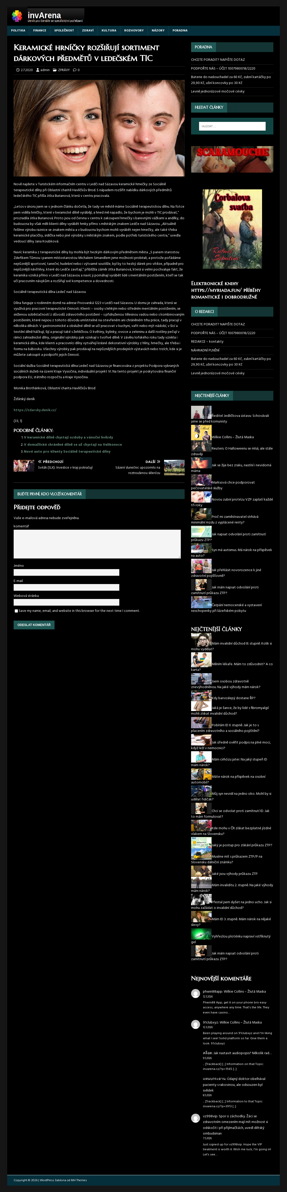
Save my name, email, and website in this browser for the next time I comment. (79, 611)
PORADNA (180, 30)
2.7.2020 (27, 70)
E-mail (18, 581)
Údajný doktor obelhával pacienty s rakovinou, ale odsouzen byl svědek (234, 1085)
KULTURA (109, 30)
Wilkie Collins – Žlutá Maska (245, 992)
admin (45, 70)
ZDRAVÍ (88, 30)
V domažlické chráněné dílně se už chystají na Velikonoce (73, 445)
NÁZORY (158, 30)
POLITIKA (18, 30)
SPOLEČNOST (64, 30)
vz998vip (210, 1116)
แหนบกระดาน (214, 1079)
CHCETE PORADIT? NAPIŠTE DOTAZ (218, 60)
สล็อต (207, 1053)
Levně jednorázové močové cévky (218, 92)
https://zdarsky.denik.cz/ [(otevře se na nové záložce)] (35, 410)
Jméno (19, 566)
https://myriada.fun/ (216, 290)
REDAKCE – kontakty (207, 342)
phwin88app (212, 992)
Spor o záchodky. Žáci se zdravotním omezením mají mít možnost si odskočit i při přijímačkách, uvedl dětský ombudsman (235, 1125)
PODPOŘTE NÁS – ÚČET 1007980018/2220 (223, 69)
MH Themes (79, 1180)
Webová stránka (26, 596)
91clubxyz (210, 1023)
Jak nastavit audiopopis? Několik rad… (242, 1053)
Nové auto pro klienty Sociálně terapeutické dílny (67, 452)
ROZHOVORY (134, 30)
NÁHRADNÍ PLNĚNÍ (205, 350)
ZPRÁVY (64, 70)
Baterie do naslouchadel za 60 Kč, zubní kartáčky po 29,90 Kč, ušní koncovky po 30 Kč (231, 80)
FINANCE (39, 30)
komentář (21, 526)
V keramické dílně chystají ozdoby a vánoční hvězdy (68, 438)
